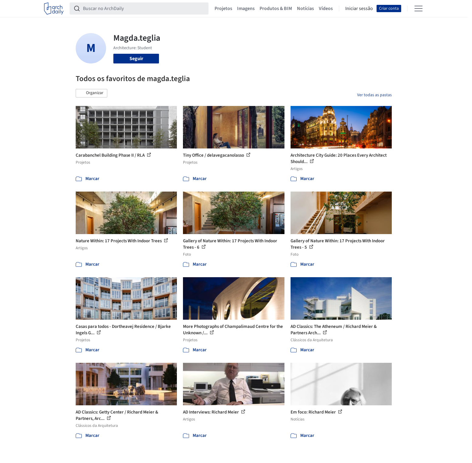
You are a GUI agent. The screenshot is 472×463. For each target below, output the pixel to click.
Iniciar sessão (359, 8)
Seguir (136, 58)
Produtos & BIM (276, 8)
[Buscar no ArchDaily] (144, 8)
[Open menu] (418, 8)
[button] (91, 93)
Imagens (246, 8)
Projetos (223, 8)
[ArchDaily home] (54, 8)
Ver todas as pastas (374, 95)
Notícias (305, 8)
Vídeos (326, 8)
